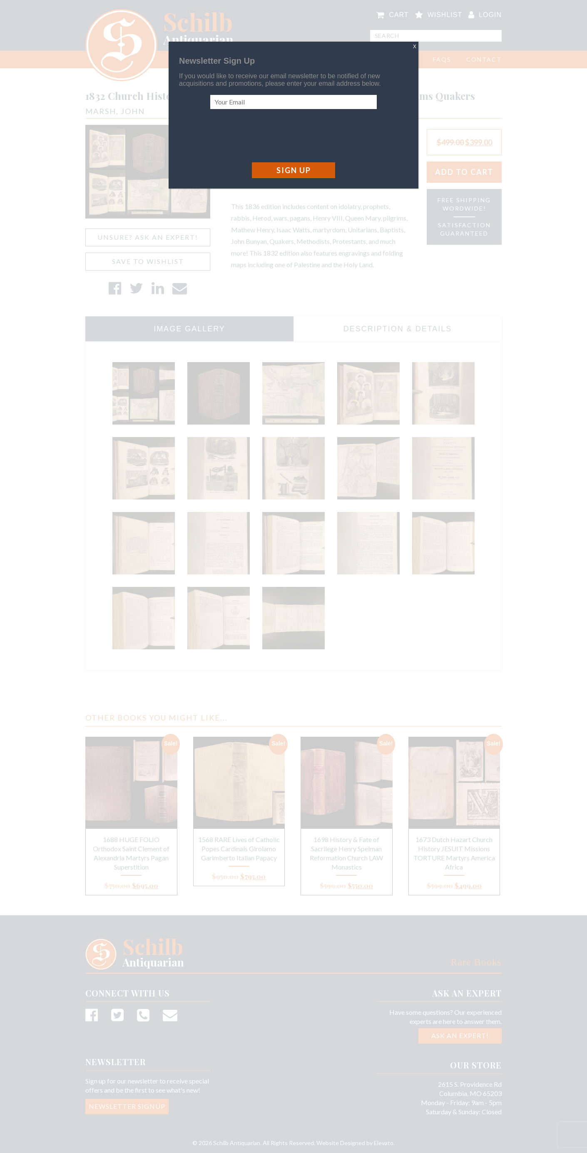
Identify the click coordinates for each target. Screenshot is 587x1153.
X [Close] (414, 47)
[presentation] (273, 135)
